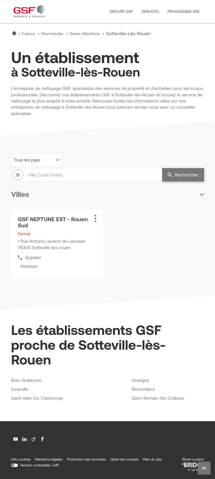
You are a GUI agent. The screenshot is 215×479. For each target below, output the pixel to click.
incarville (19, 389)
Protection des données (86, 459)
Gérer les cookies (124, 459)
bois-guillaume (26, 380)
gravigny (140, 380)
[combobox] (86, 175)
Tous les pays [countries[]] (27, 160)
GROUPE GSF (121, 11)
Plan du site (152, 459)
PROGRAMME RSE (183, 11)
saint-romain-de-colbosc (158, 398)
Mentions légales (49, 459)
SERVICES (150, 11)
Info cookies (21, 459)
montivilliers (143, 389)
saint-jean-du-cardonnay (37, 398)
